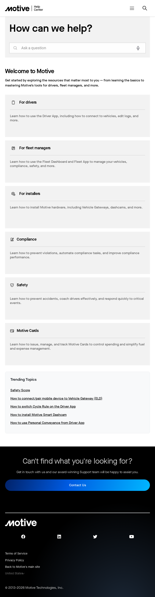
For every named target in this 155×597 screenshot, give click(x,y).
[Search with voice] (138, 48)
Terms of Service (16, 553)
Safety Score (20, 390)
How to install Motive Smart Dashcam (38, 414)
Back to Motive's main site (22, 566)
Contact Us (77, 485)
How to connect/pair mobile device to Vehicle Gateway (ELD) (56, 398)
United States (14, 573)
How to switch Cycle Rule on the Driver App (43, 406)
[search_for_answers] (77, 48)
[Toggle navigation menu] (131, 8)
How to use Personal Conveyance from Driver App (47, 422)
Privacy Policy (14, 560)
